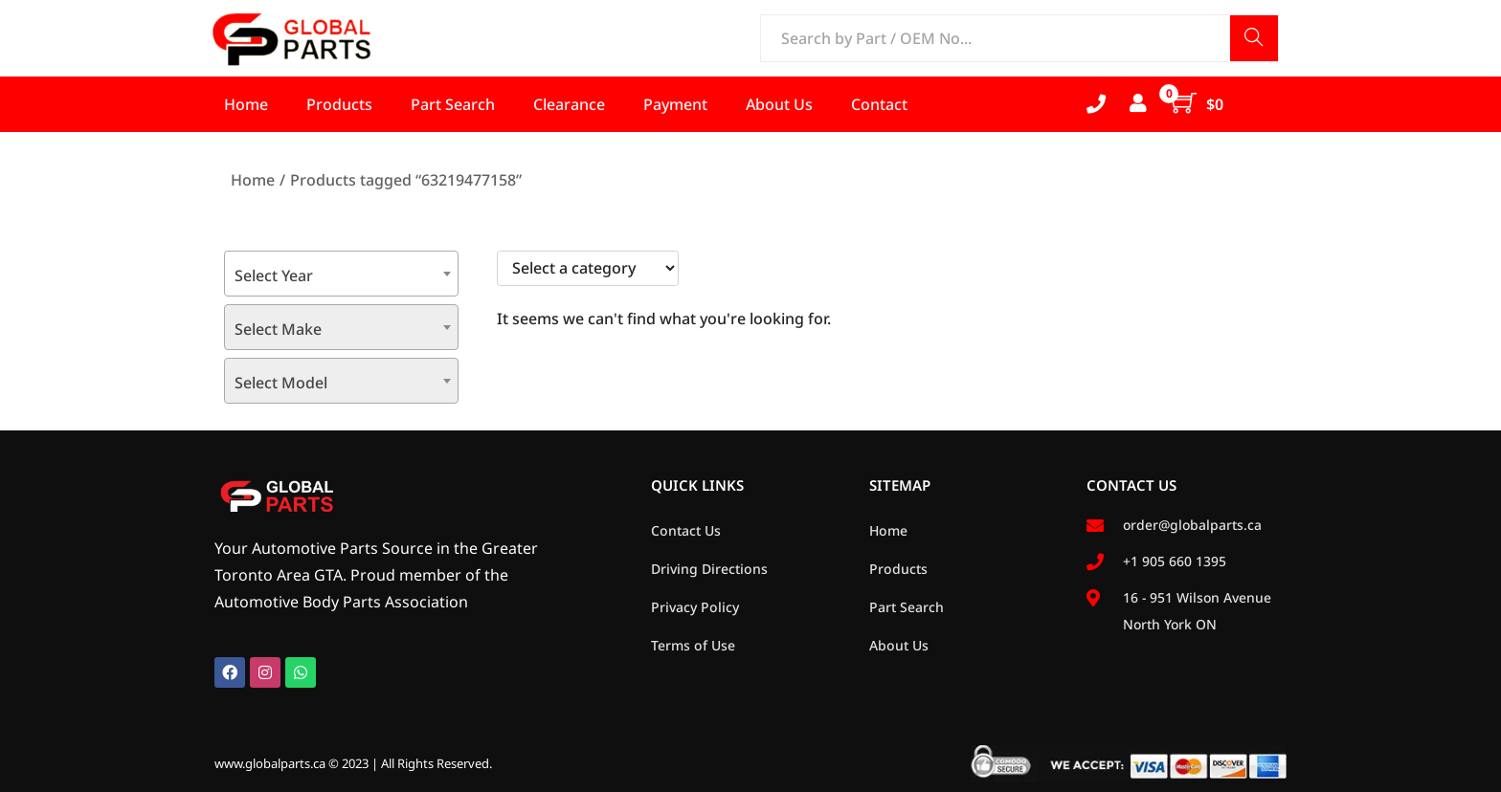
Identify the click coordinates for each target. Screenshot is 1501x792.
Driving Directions (709, 569)
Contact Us (686, 530)
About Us (899, 645)
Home (253, 179)
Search (1254, 39)
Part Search (906, 607)
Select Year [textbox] (274, 275)
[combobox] (341, 274)
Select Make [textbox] (278, 329)
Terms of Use (693, 645)
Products (898, 569)
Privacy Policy (695, 607)
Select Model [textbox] (281, 382)
